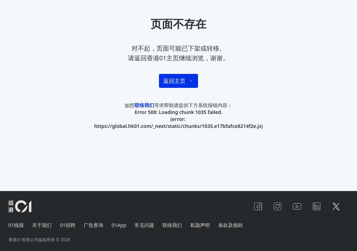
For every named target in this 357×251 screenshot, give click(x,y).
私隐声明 (200, 225)
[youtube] (297, 206)
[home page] (19, 206)
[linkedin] (316, 206)
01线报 (16, 225)
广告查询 (93, 225)
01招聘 (67, 225)
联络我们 (144, 105)
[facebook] (258, 206)
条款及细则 (230, 225)
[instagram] (277, 206)
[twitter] (336, 206)
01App (119, 225)
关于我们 (42, 225)
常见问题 (144, 225)
